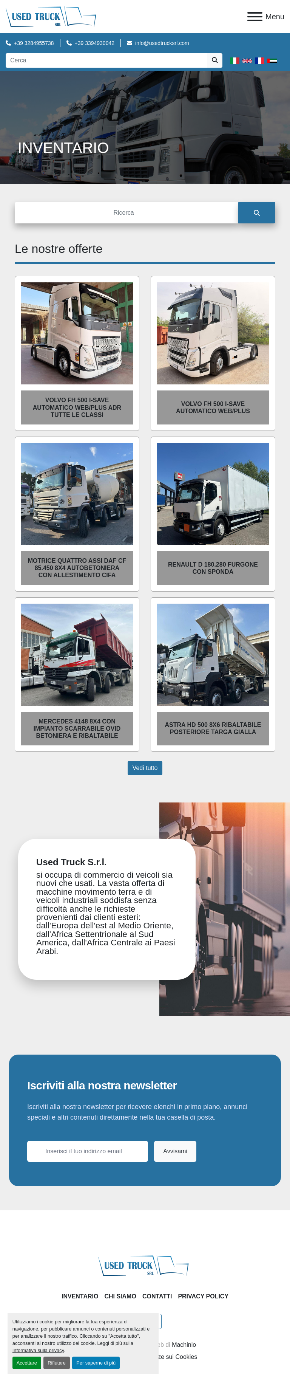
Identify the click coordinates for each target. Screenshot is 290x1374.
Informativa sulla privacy (38, 1350)
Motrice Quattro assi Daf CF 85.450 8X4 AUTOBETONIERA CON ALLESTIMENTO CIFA (77, 568)
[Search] (106, 60)
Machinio (184, 1344)
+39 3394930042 (95, 43)
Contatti (157, 1296)
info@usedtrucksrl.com (162, 43)
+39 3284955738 (34, 43)
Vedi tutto (145, 768)
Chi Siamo (120, 1296)
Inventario (80, 1296)
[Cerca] (126, 212)
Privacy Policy (203, 1296)
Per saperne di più (96, 1363)
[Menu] (254, 16)
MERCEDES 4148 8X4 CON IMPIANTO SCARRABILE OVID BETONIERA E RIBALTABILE (77, 728)
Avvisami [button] (175, 1151)
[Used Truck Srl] (145, 1265)
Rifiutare (57, 1363)
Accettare (27, 1363)
